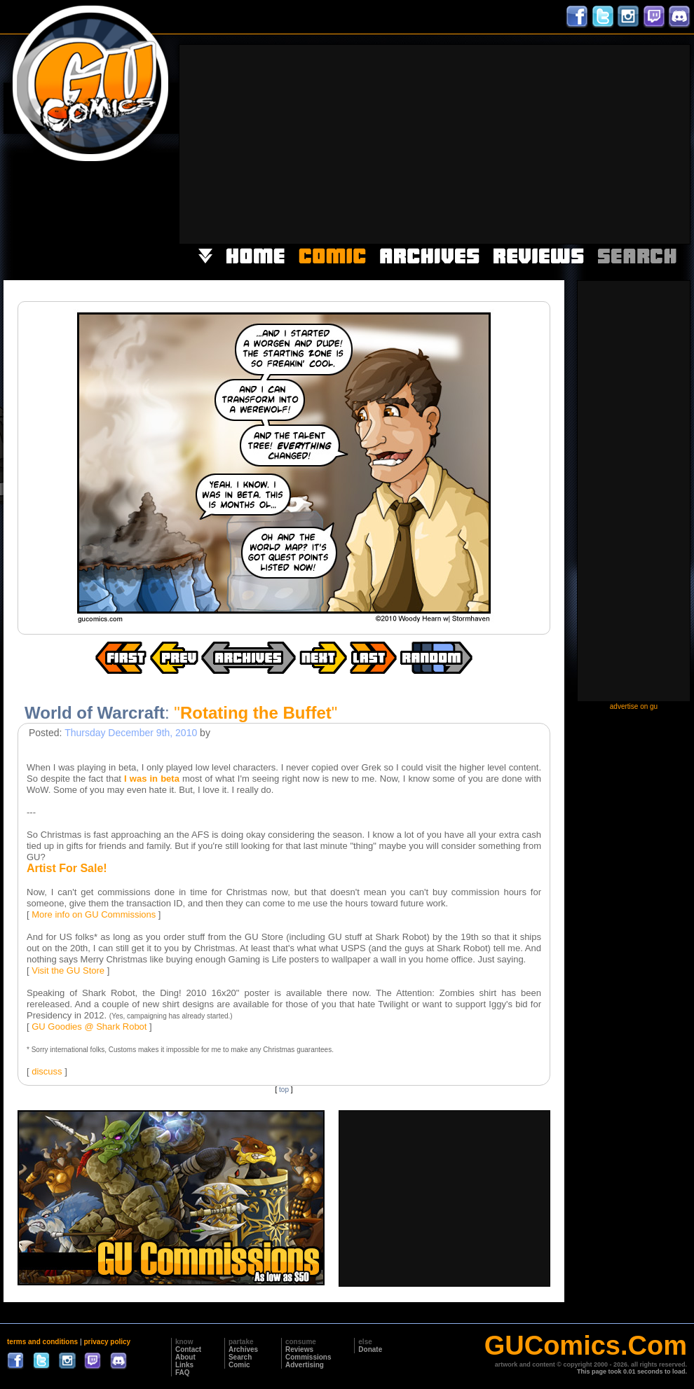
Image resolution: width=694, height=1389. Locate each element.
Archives (243, 1349)
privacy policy (106, 1342)
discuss (47, 1071)
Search (240, 1357)
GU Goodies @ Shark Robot (89, 1026)
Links (184, 1365)
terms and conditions (42, 1342)
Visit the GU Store (68, 970)
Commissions (308, 1357)
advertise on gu (634, 706)
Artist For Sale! (67, 868)
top (284, 1089)
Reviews (299, 1349)
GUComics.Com (585, 1345)
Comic (239, 1365)
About (185, 1357)
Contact (188, 1349)
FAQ (182, 1372)
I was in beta (151, 778)
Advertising (304, 1365)
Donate (370, 1349)
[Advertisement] (508, 143)
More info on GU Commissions (94, 914)
